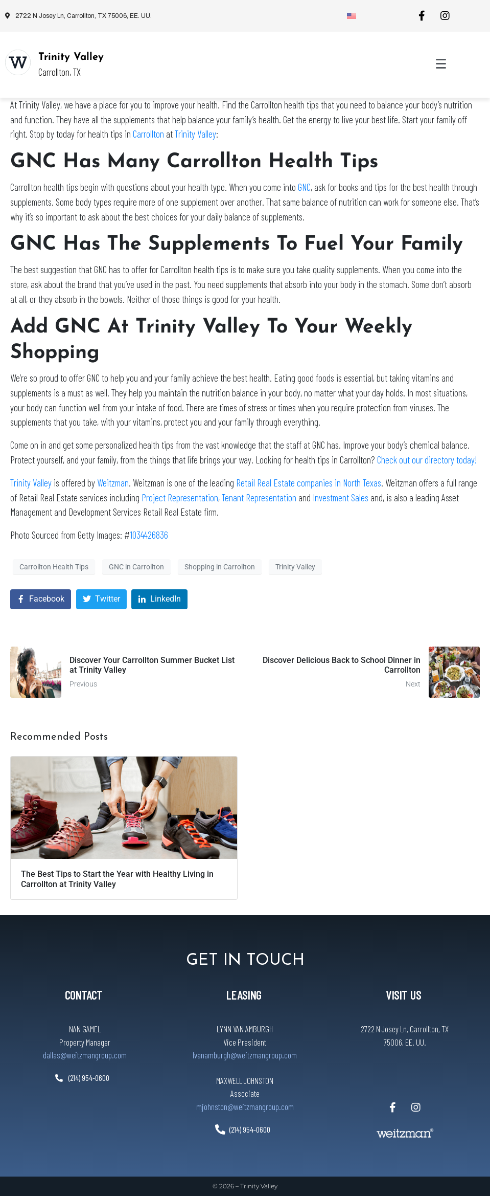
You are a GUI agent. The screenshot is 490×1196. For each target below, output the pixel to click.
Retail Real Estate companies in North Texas (308, 483)
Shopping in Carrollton (219, 567)
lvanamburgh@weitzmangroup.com (245, 1055)
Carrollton (148, 134)
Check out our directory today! (427, 460)
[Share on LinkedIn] (159, 599)
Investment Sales (340, 497)
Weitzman (113, 483)
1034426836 (149, 535)
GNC (304, 187)
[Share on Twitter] (101, 599)
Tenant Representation (259, 497)
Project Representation (180, 497)
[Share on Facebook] (40, 599)
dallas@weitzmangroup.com (85, 1055)
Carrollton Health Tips (53, 567)
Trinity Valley (71, 57)
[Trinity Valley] (18, 62)
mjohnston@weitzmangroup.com (245, 1106)
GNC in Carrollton (136, 567)
